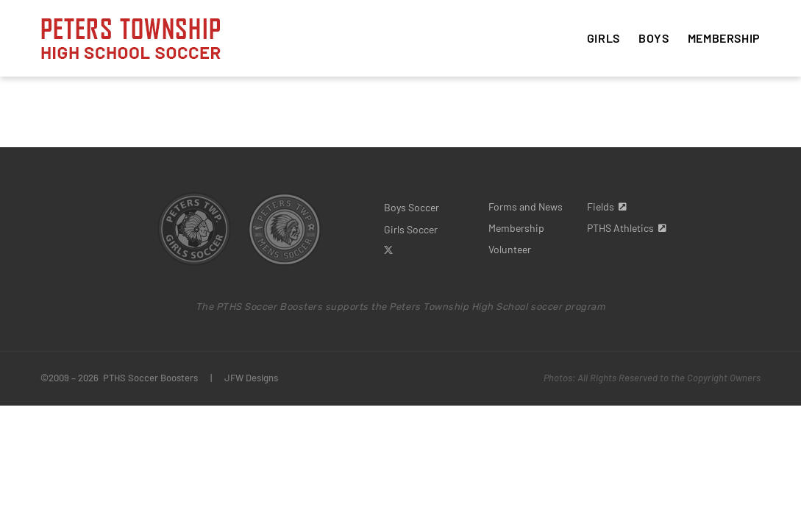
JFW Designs (251, 378)
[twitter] (388, 250)
